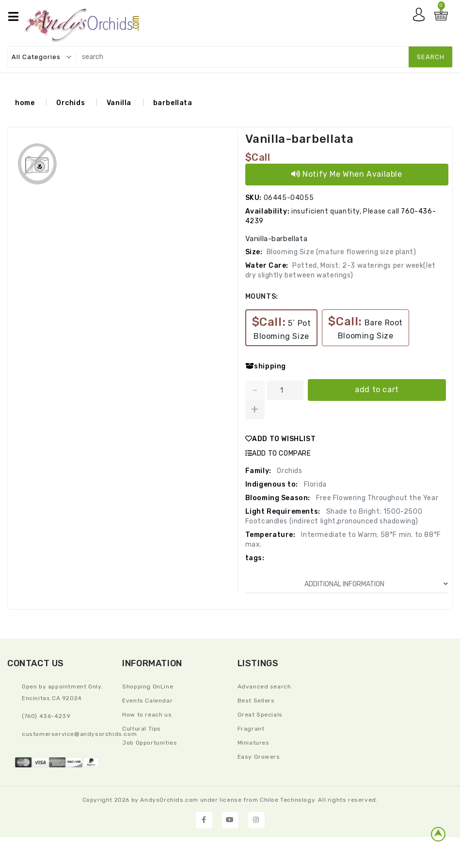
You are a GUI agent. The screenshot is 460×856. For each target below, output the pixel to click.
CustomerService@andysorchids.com (79, 734)
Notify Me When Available (346, 174)
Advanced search (264, 686)
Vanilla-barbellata (299, 139)
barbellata (172, 103)
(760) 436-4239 (46, 716)
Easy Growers (259, 756)
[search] (262, 56)
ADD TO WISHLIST (280, 439)
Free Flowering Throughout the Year (376, 498)
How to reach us (147, 714)
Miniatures (254, 742)
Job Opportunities (149, 742)
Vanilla (119, 103)
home (24, 103)
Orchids (70, 103)
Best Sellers (256, 700)
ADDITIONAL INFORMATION (376, 584)
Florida (314, 484)
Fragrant (251, 728)
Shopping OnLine (147, 686)
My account (421, 17)
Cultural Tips (141, 728)
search (430, 57)
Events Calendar (147, 700)
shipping (265, 366)
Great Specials (260, 714)
